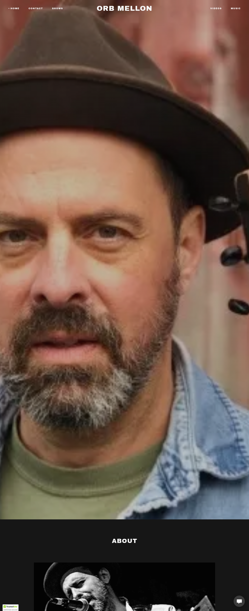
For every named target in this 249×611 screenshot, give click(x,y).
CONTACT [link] (36, 8)
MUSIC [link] (236, 8)
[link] (124, 9)
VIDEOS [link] (216, 8)
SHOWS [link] (57, 8)
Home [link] (15, 8)
